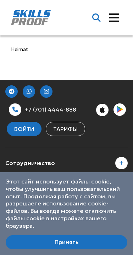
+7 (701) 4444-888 (42, 109)
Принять (66, 241)
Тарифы (65, 128)
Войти (24, 128)
